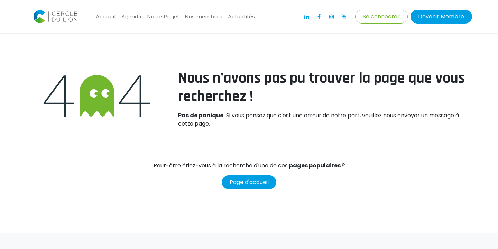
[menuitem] (106, 17)
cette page (193, 124)
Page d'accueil (249, 182)
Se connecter (381, 16)
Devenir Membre (441, 16)
